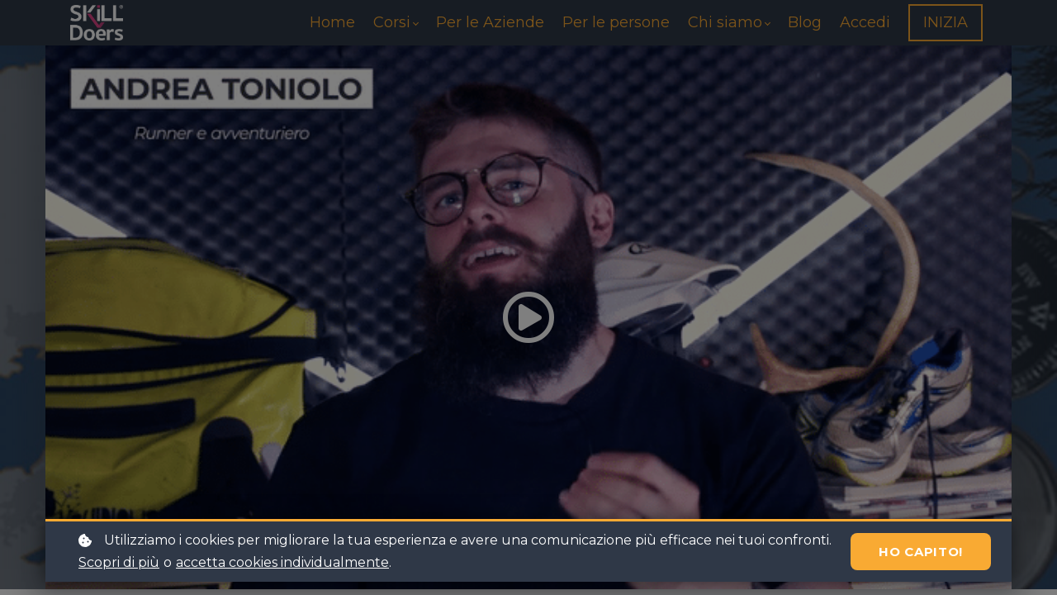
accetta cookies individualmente (282, 562)
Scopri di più (118, 562)
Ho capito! (921, 551)
